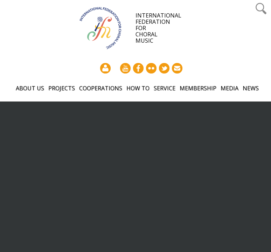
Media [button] (229, 88)
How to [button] (138, 88)
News (251, 88)
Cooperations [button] (100, 88)
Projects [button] (61, 88)
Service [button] (164, 88)
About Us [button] (30, 88)
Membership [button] (198, 88)
